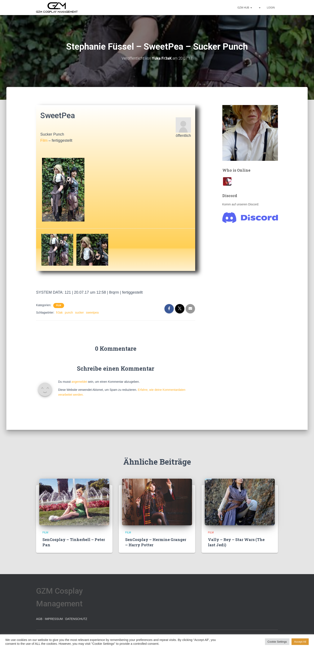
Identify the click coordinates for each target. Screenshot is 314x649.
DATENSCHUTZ (76, 618)
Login (271, 7)
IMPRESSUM (54, 618)
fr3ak (59, 312)
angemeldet (79, 381)
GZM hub (244, 7)
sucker (79, 312)
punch (69, 312)
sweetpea (92, 312)
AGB (39, 618)
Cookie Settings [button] (277, 641)
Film (44, 140)
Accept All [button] (300, 641)
